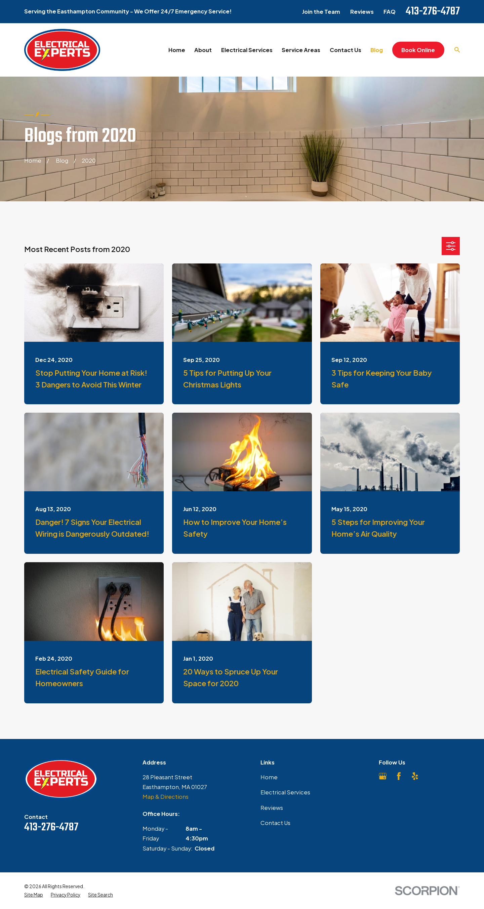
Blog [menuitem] (376, 49)
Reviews (362, 11)
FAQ (390, 11)
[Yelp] (415, 776)
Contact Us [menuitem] (345, 49)
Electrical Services (285, 792)
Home (269, 777)
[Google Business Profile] (383, 776)
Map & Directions (166, 796)
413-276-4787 (433, 11)
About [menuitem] (203, 49)
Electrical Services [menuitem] (247, 49)
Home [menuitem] (176, 49)
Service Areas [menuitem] (301, 49)
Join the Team (321, 11)
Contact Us (275, 822)
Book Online (418, 49)
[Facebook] (399, 776)
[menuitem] (33, 895)
